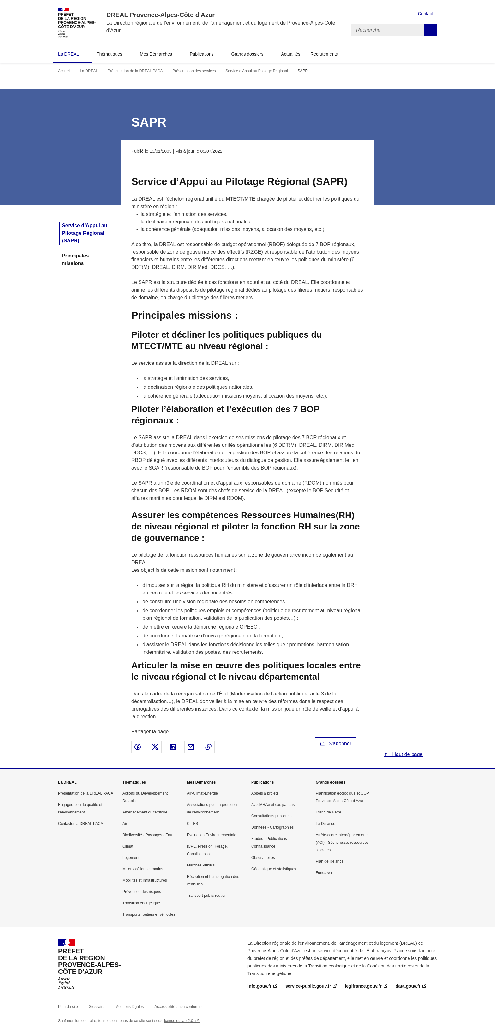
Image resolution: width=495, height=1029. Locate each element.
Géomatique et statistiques (273, 869)
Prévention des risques (141, 892)
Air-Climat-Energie (202, 793)
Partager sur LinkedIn (173, 747)
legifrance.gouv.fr (363, 986)
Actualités (290, 53)
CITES (192, 823)
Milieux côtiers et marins (142, 869)
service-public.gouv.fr (308, 986)
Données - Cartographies (272, 827)
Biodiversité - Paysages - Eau (147, 835)
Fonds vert (325, 873)
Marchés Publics (201, 865)
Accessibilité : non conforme (177, 1006)
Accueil (64, 71)
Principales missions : (75, 259)
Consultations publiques (271, 816)
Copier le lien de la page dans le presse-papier (208, 747)
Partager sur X (155, 747)
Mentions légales (129, 1006)
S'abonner (335, 743)
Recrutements (324, 53)
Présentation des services (194, 71)
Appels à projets (264, 793)
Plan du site (68, 1006)
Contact (425, 13)
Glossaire (97, 1006)
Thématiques (109, 53)
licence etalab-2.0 (178, 1021)
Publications (202, 53)
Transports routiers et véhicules (148, 914)
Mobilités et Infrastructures (144, 880)
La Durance (325, 823)
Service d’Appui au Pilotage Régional (256, 71)
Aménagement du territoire (144, 812)
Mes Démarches (156, 53)
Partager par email (190, 747)
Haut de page (407, 754)
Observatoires (263, 857)
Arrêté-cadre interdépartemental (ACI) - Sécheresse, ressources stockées (342, 842)
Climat (127, 846)
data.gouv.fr (408, 986)
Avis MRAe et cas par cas (273, 804)
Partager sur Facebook (137, 747)
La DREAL (68, 53)
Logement (130, 857)
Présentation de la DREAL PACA (135, 71)
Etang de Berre (328, 812)
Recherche (430, 30)
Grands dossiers (247, 53)
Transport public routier (206, 895)
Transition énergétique (141, 903)
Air (124, 823)
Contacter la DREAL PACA (80, 823)
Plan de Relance (329, 861)
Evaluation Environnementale (211, 835)
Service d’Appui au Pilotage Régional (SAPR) (84, 233)
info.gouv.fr (259, 986)
